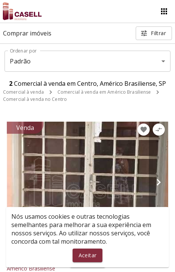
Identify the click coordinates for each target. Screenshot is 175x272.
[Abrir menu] (164, 11)
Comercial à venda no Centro (35, 99)
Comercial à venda (23, 92)
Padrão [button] (20, 61)
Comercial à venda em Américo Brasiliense (104, 92)
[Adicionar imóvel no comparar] (159, 130)
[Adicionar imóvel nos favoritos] (144, 130)
